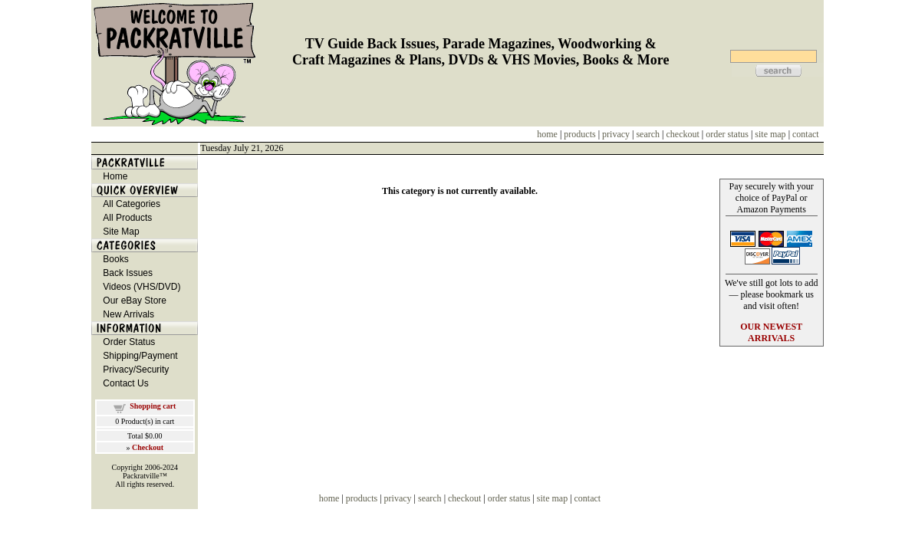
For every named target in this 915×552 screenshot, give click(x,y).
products (579, 134)
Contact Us (125, 383)
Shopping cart (153, 406)
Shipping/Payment (140, 355)
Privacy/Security (136, 369)
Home (115, 176)
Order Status (129, 342)
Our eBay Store (134, 300)
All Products (127, 217)
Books (115, 259)
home (547, 134)
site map (770, 134)
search (648, 134)
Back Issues (128, 273)
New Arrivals (128, 314)
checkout (683, 134)
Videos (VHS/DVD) (141, 286)
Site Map (121, 231)
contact (805, 134)
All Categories (131, 204)
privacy (616, 134)
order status (727, 134)
